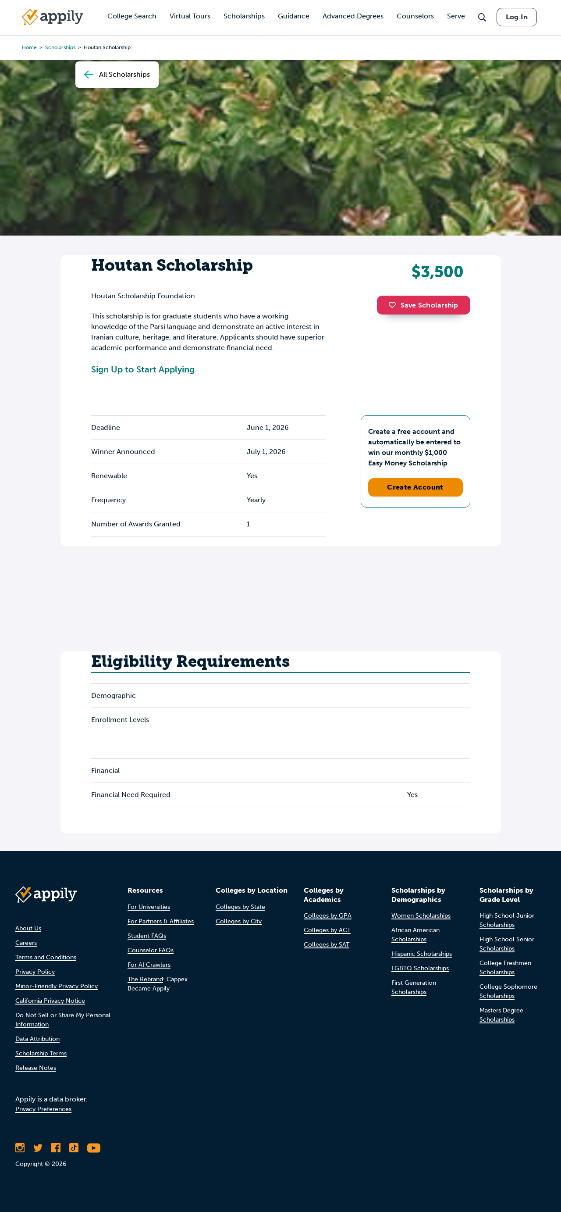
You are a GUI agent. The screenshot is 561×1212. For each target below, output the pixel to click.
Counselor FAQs (151, 950)
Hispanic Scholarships (421, 954)
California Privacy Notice (50, 1001)
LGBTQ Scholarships (420, 968)
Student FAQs (147, 936)
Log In (517, 17)
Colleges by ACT (327, 930)
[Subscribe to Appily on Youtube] (93, 1148)
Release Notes (35, 1068)
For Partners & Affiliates (161, 921)
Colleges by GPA (328, 915)
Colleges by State (240, 907)
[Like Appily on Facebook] (55, 1148)
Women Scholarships (421, 915)
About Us (28, 928)
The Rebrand (145, 979)
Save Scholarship (423, 305)
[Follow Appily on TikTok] (73, 1148)
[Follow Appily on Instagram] (20, 1148)
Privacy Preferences (43, 1109)
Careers (26, 943)
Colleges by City (239, 921)
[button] (394, 304)
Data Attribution (37, 1039)
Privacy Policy (35, 972)
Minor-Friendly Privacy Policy (56, 986)
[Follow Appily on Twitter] (38, 1148)
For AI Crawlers (149, 965)
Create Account (415, 487)
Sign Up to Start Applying (143, 369)
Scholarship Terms (41, 1053)
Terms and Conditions (45, 957)
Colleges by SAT (326, 944)
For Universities (149, 907)
